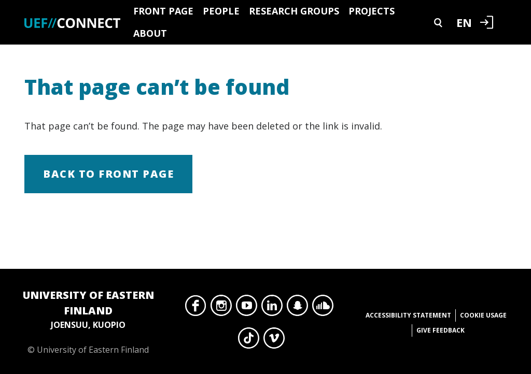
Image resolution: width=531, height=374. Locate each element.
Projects (371, 11)
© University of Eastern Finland (88, 321)
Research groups (294, 11)
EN (464, 22)
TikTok (248, 340)
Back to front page (108, 174)
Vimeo (274, 340)
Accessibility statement (408, 315)
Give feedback (440, 330)
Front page (163, 11)
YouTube (246, 308)
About (150, 33)
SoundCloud (322, 308)
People (221, 11)
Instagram (221, 308)
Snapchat (297, 308)
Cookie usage (483, 315)
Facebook (195, 308)
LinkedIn (272, 308)
